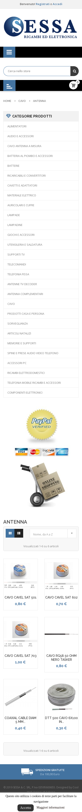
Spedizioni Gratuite (50, 770)
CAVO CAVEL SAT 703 (21, 655)
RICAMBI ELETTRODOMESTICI (26, 373)
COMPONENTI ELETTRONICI (24, 392)
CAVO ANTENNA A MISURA (24, 146)
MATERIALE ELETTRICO (21, 195)
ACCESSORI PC (16, 363)
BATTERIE (13, 166)
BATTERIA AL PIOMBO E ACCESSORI (30, 156)
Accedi (57, 4)
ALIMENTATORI (16, 126)
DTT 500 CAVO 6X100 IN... (61, 720)
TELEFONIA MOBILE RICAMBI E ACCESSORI (34, 383)
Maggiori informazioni (51, 807)
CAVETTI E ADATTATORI (22, 185)
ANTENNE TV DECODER (22, 284)
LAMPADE (13, 215)
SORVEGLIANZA (17, 323)
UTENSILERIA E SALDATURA (24, 245)
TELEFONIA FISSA (18, 274)
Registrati (43, 4)
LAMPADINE (15, 225)
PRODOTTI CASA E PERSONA (25, 314)
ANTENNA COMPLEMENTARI (25, 294)
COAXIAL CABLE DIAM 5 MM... (20, 720)
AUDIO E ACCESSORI (20, 136)
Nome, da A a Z (54, 533)
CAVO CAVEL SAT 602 (61, 597)
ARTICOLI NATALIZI (19, 333)
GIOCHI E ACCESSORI (21, 235)
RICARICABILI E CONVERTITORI (26, 176)
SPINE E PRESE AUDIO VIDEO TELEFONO (32, 353)
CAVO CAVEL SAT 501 (21, 597)
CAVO (11, 304)
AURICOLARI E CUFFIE (20, 205)
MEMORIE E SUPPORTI (21, 343)
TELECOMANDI (16, 264)
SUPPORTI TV (16, 254)
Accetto (25, 808)
